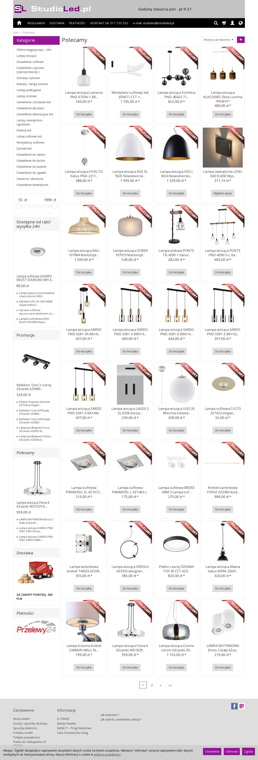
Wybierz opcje (223, 193)
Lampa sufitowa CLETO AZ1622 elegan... (222, 410)
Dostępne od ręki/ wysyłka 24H (34, 224)
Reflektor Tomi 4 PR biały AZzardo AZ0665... (34, 412)
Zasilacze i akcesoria (30, 179)
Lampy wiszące (26, 56)
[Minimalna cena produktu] (20, 200)
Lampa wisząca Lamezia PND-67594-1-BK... (84, 94)
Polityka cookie (23, 727)
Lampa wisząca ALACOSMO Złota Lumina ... (223, 94)
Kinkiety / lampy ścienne (32, 84)
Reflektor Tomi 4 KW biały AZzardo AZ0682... (34, 420)
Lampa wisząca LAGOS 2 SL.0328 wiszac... (130, 410)
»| (170, 685)
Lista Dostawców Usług (72, 727)
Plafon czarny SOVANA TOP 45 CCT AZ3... (176, 568)
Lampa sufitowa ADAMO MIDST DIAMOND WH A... (35, 278)
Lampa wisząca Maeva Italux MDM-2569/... (223, 568)
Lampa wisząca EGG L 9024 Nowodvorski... (176, 173)
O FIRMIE (63, 713)
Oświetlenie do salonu (31, 154)
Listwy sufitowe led (29, 136)
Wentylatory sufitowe (30, 142)
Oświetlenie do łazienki (31, 167)
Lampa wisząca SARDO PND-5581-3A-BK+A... (83, 331)
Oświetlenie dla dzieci (30, 108)
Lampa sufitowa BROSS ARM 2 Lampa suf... (176, 489)
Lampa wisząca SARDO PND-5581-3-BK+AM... (83, 410)
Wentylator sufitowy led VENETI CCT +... (130, 94)
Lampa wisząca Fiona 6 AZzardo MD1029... (130, 647)
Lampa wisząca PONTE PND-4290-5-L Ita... (222, 252)
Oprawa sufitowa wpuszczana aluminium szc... (36, 311)
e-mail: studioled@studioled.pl (153, 23)
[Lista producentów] (218, 39)
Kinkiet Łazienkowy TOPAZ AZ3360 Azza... (222, 489)
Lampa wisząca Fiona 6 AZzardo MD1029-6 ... (33, 504)
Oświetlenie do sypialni (31, 173)
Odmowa (232, 751)
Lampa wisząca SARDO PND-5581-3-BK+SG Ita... (36, 529)
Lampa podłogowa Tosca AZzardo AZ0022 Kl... (34, 429)
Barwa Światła (66, 718)
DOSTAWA (57, 23)
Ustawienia (212, 751)
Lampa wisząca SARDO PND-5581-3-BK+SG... (222, 331)
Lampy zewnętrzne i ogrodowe (30, 122)
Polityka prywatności (26, 731)
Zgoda (248, 751)
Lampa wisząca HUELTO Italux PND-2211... (83, 173)
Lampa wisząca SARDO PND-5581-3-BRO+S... (130, 331)
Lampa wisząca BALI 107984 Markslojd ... (84, 252)
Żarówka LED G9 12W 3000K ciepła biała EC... (36, 303)
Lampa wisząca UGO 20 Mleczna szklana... (176, 410)
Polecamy (25, 452)
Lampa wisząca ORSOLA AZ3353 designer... (130, 568)
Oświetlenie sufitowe (30, 62)
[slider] (18, 206)
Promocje (25, 335)
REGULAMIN (36, 23)
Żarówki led (24, 148)
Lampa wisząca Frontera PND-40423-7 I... (176, 94)
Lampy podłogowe (29, 90)
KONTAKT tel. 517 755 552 (109, 23)
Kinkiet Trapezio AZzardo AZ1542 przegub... (34, 403)
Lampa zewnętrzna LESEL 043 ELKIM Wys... (222, 173)
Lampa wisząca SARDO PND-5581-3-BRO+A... (176, 331)
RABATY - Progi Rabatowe (74, 722)
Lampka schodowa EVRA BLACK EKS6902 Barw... (34, 320)
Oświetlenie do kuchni (31, 160)
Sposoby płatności (25, 722)
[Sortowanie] (241, 39)
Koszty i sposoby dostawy (30, 718)
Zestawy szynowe (28, 78)
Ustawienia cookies (25, 744)
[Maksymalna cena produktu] (47, 200)
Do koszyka (84, 114)
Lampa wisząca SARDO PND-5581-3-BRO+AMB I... (36, 538)
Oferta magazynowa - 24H (34, 50)
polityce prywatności (107, 754)
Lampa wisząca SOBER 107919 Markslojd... (130, 252)
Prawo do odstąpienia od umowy (29, 737)
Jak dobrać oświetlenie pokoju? (121, 712)
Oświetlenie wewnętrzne (32, 185)
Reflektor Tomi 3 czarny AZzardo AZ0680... (34, 387)
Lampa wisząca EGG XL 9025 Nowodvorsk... (130, 173)
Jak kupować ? (110, 707)
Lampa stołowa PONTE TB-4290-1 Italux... (176, 252)
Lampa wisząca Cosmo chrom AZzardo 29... (176, 647)
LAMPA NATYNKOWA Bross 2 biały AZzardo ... (36, 520)
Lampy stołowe (27, 96)
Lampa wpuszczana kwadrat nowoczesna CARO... (36, 294)
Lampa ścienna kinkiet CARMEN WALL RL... (84, 647)
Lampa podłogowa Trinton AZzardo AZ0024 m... (35, 437)
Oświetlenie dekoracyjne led (35, 114)
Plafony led (24, 130)
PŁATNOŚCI (77, 23)
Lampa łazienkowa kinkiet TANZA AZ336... (84, 568)
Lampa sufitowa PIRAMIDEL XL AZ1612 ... (84, 489)
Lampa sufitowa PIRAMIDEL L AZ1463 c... (130, 489)
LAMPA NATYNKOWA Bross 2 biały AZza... (222, 647)
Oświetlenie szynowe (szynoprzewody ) (30, 70)
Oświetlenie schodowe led (34, 102)
